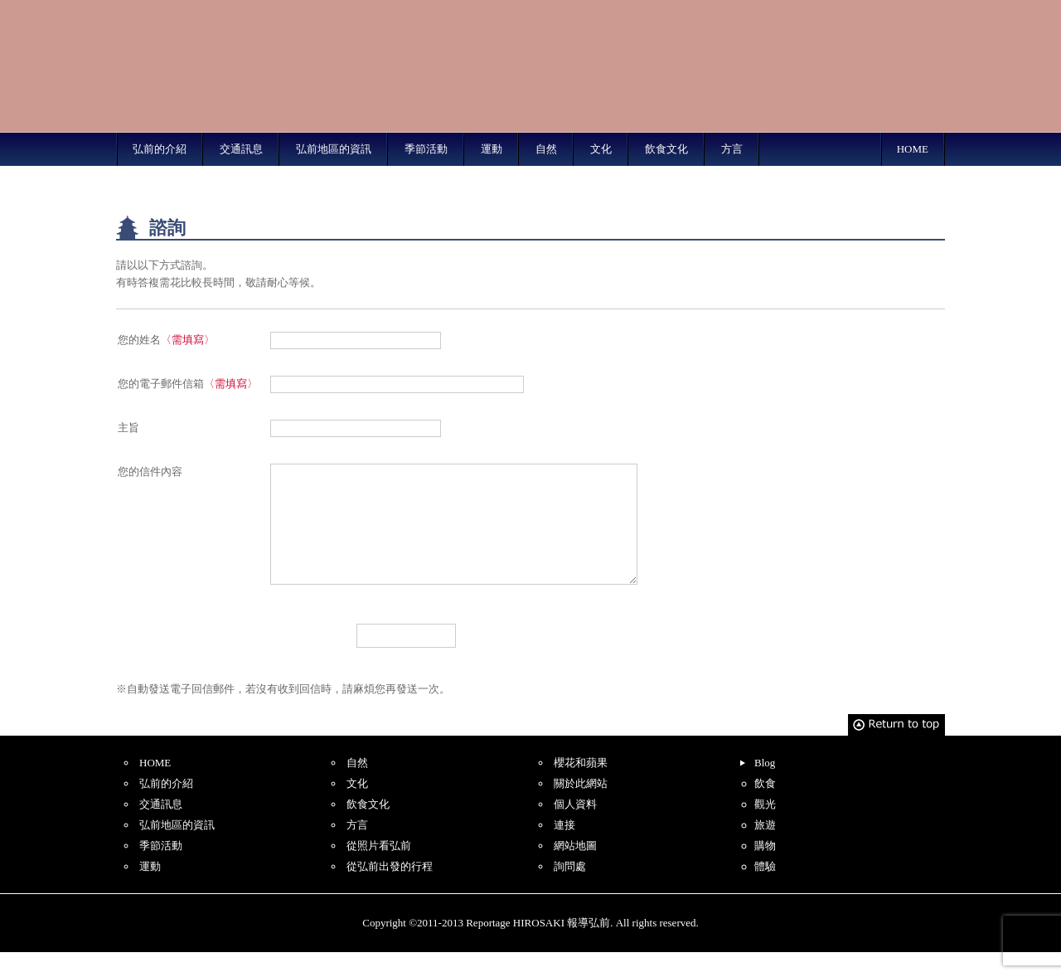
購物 (765, 870)
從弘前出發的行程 (389, 891)
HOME (912, 149)
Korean (914, 10)
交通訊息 (241, 149)
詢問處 (570, 891)
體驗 (765, 891)
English (720, 10)
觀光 (765, 829)
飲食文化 (666, 149)
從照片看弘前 (378, 870)
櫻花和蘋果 (581, 787)
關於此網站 (581, 808)
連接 (564, 849)
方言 (732, 149)
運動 (491, 149)
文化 (601, 149)
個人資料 (575, 829)
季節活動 (426, 149)
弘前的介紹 (160, 149)
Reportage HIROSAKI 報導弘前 (215, 66)
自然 (546, 149)
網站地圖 (575, 870)
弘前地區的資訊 (333, 149)
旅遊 (765, 849)
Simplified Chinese (784, 10)
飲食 (765, 808)
